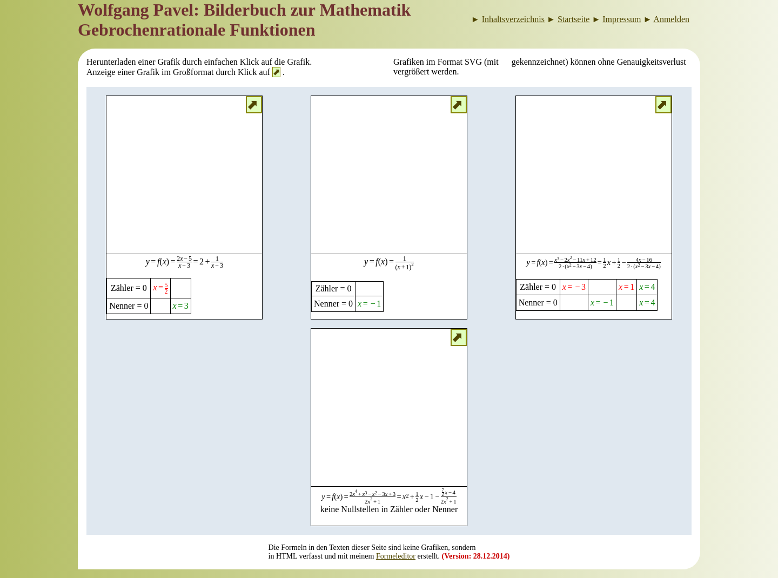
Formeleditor (395, 556)
